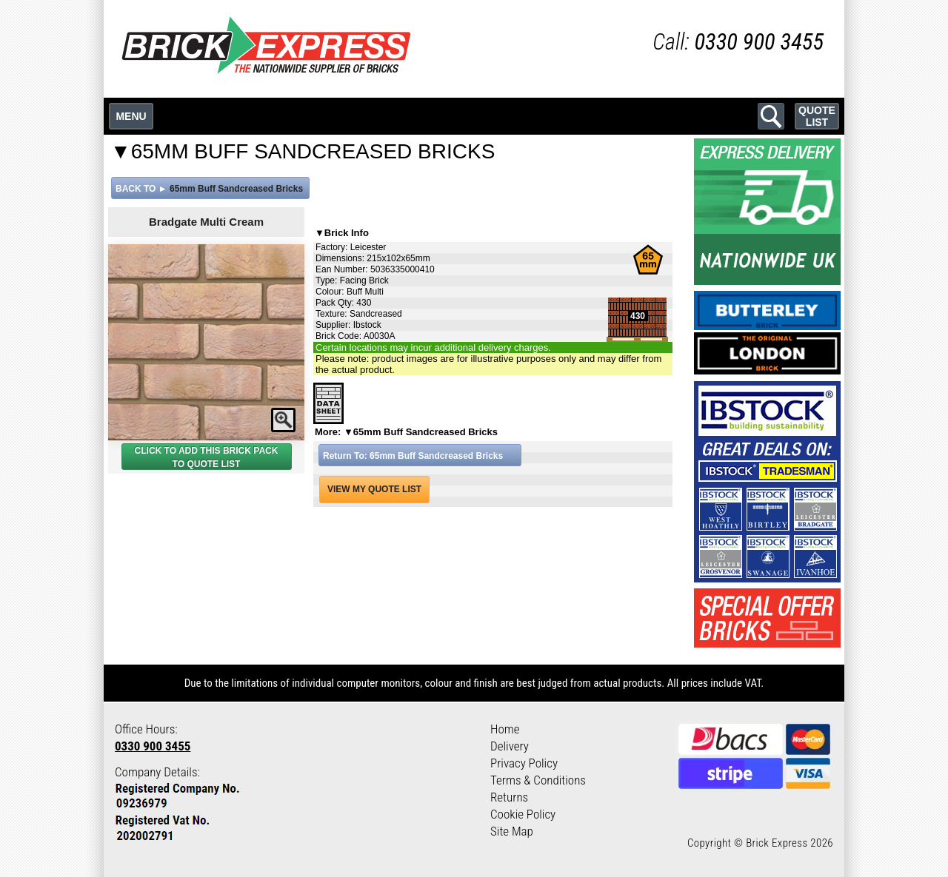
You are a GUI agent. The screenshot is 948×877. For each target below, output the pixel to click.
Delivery (509, 746)
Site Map (511, 831)
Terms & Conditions (538, 780)
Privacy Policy (524, 763)
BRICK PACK (250, 451)
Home (505, 729)
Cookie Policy (522, 814)
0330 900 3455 (152, 746)
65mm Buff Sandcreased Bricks (236, 189)
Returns (509, 797)
